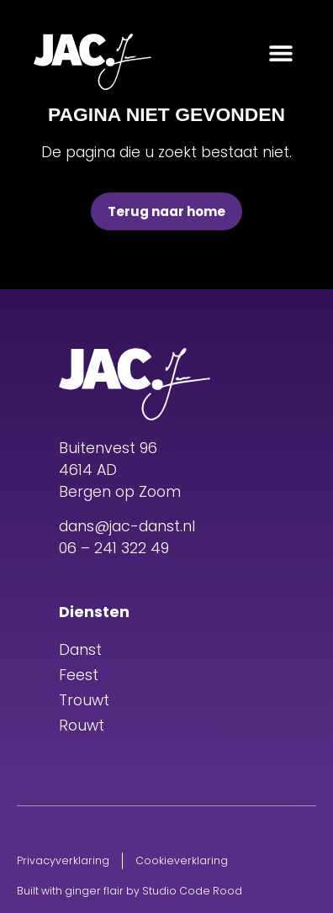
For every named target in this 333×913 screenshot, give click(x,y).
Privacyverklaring (63, 860)
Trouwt (84, 700)
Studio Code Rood (192, 891)
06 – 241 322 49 (114, 548)
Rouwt (81, 725)
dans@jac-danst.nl (127, 526)
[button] (280, 52)
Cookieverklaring (181, 860)
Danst (80, 650)
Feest (78, 675)
